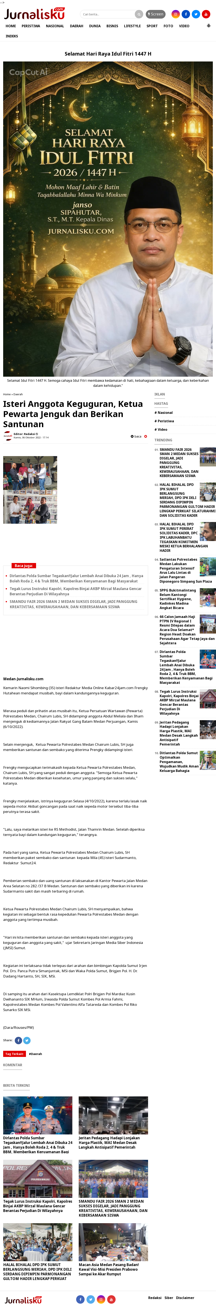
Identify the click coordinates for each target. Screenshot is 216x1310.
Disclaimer (185, 1298)
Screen (155, 13)
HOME (11, 26)
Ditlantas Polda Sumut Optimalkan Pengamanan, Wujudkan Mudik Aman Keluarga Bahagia (179, 762)
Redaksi (155, 1298)
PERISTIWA (31, 26)
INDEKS (12, 36)
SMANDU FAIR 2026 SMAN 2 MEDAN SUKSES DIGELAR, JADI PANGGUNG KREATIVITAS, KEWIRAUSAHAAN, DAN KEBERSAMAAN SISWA (73, 604)
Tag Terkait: (14, 1054)
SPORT (152, 26)
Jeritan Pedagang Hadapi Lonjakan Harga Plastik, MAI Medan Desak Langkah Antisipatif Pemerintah (109, 1143)
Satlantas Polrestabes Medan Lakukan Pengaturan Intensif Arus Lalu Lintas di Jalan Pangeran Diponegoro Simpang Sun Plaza (186, 570)
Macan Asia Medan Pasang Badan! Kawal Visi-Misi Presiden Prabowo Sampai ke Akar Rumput (109, 1269)
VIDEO (184, 26)
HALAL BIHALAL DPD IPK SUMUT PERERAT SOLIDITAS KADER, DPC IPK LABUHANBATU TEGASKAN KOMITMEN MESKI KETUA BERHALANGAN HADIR (184, 537)
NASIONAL (55, 26)
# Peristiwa (164, 421)
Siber (169, 1298)
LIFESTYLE (132, 26)
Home (7, 394)
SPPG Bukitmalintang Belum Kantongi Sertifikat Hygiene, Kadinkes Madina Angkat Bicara (178, 599)
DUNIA (95, 26)
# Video (160, 429)
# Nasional (163, 412)
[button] (209, 24)
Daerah (18, 394)
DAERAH (76, 26)
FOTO (168, 26)
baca (136, 436)
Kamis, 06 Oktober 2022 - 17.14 (31, 437)
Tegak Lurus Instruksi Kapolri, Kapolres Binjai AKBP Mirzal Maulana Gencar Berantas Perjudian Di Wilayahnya (37, 1206)
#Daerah (35, 1054)
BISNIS (112, 26)
